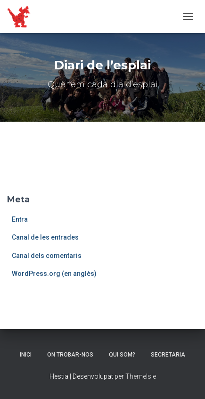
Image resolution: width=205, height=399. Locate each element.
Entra (20, 219)
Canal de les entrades (45, 237)
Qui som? (122, 354)
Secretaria (168, 354)
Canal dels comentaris (47, 255)
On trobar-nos (70, 354)
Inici (26, 354)
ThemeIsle (140, 376)
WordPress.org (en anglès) (54, 273)
